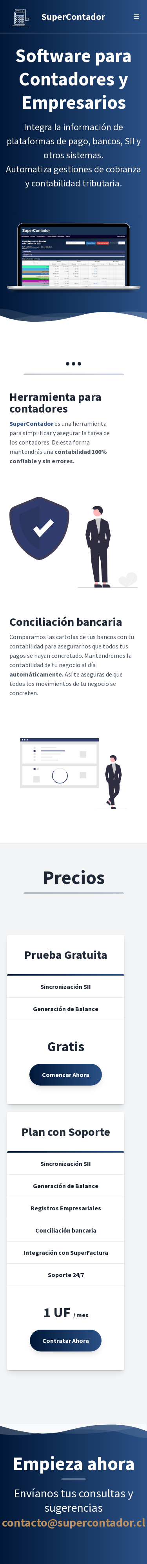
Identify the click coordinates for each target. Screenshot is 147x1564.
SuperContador (73, 17)
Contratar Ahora (65, 1340)
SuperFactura (89, 1252)
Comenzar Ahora (65, 1075)
